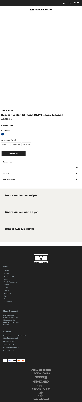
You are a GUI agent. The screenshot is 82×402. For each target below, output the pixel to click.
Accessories (8, 302)
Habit (5, 296)
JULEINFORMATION (10, 315)
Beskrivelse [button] (7, 162)
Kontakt (6, 325)
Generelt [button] (6, 174)
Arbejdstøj (7, 293)
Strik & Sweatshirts (10, 282)
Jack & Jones (7, 110)
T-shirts (6, 271)
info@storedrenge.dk (11, 347)
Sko (5, 299)
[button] (41, 168)
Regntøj (6, 290)
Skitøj (6, 287)
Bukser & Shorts (9, 276)
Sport (6, 279)
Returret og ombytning (11, 322)
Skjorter (6, 273)
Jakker (6, 285)
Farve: (5, 130)
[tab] (41, 162)
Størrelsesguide (9, 320)
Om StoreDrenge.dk (10, 318)
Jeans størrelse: (9, 140)
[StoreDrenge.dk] (41, 9)
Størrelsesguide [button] (9, 179)
